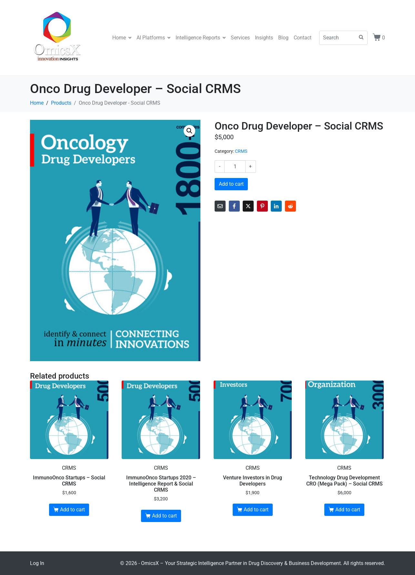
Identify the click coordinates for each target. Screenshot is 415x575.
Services (240, 38)
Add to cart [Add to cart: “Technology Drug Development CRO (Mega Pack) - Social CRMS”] (347, 510)
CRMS (241, 151)
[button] (189, 131)
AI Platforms (153, 38)
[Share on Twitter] (248, 206)
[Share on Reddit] (290, 206)
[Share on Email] (220, 206)
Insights (264, 38)
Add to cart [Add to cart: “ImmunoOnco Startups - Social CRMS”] (72, 510)
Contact (302, 38)
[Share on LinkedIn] (276, 206)
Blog (283, 38)
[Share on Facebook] (234, 206)
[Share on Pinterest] (262, 206)
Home (121, 38)
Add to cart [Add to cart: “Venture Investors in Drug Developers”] (256, 510)
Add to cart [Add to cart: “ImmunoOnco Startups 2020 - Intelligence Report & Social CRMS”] (164, 516)
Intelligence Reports (201, 38)
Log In (37, 563)
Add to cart (231, 184)
